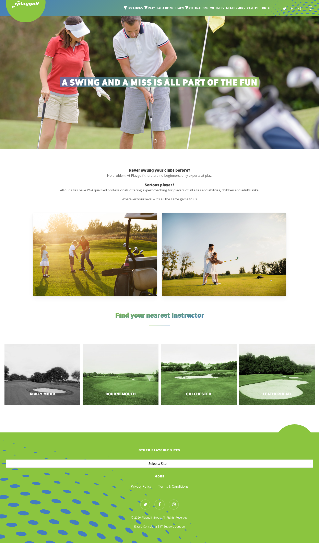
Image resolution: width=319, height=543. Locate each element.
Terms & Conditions (173, 486)
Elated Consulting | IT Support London (159, 526)
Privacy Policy (141, 486)
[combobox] (159, 464)
